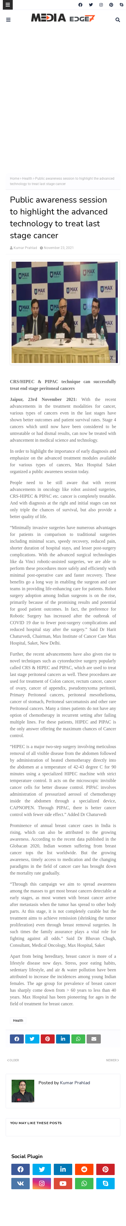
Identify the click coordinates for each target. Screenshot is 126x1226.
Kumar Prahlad (25, 248)
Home (14, 179)
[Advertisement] (63, 101)
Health (27, 179)
